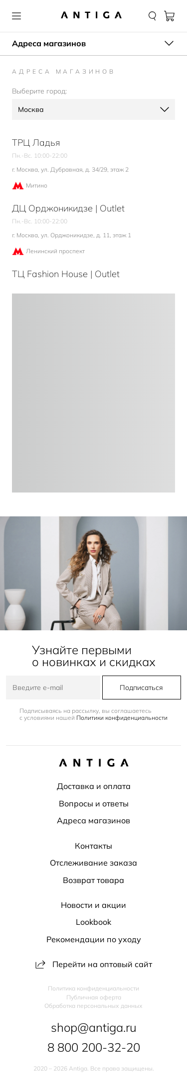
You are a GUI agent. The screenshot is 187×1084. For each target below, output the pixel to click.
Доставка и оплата (94, 786)
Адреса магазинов (93, 820)
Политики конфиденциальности (122, 717)
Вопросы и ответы (94, 803)
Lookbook (93, 922)
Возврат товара (93, 880)
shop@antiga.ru (94, 1027)
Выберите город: (39, 91)
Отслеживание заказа (93, 863)
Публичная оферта (93, 997)
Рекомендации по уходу (93, 939)
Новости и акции (93, 905)
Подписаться (141, 687)
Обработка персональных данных (93, 1005)
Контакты (93, 846)
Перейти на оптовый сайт (93, 964)
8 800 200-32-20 (93, 1047)
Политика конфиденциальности (93, 988)
